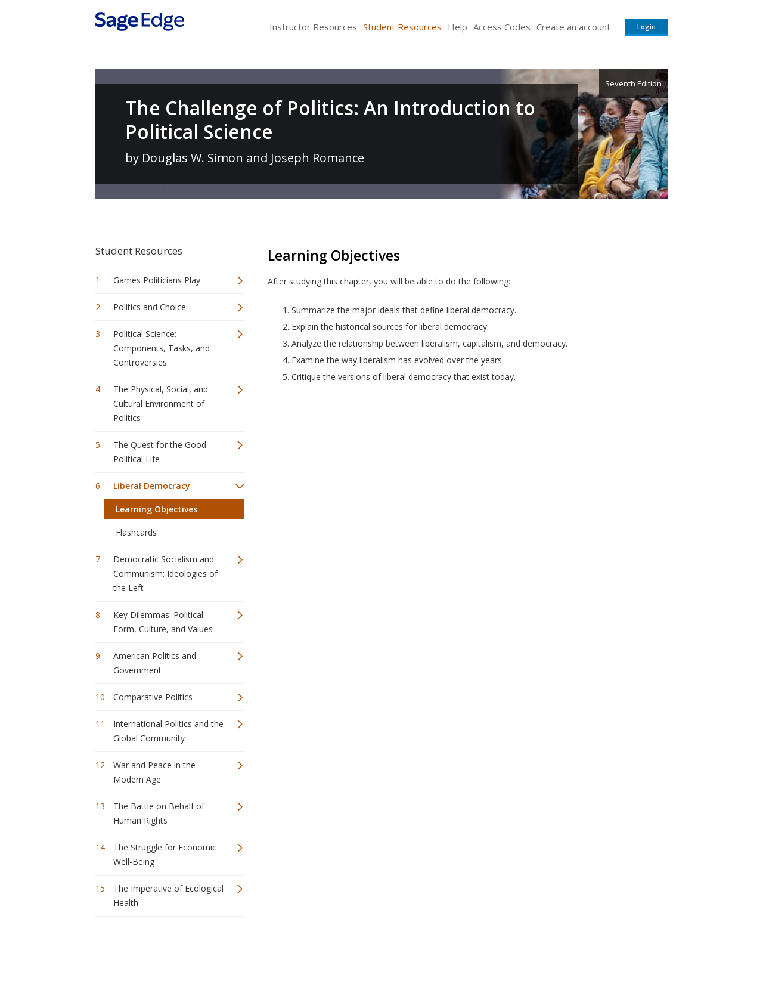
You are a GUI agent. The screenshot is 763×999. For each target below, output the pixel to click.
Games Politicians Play (156, 280)
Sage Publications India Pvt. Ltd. (268, 954)
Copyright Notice (522, 954)
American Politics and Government (154, 663)
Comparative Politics (153, 697)
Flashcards (136, 532)
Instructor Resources (313, 27)
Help (457, 27)
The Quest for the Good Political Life (159, 452)
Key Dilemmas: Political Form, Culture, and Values (163, 622)
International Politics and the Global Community (168, 731)
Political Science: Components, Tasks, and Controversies (161, 348)
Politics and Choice (149, 307)
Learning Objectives (156, 509)
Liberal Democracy (151, 485)
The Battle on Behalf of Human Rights (158, 813)
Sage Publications (163, 954)
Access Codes (502, 27)
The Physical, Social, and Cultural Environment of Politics (160, 403)
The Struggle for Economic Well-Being (164, 854)
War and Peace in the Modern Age (154, 772)
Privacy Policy (589, 954)
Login (646, 26)
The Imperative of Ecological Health (168, 895)
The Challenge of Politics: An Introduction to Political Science (330, 120)
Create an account (573, 27)
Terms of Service (449, 954)
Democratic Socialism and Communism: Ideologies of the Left (165, 573)
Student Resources (402, 27)
